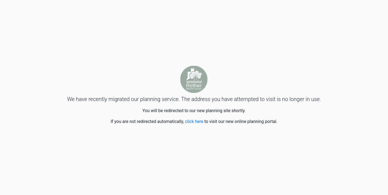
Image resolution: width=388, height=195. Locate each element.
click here (194, 121)
